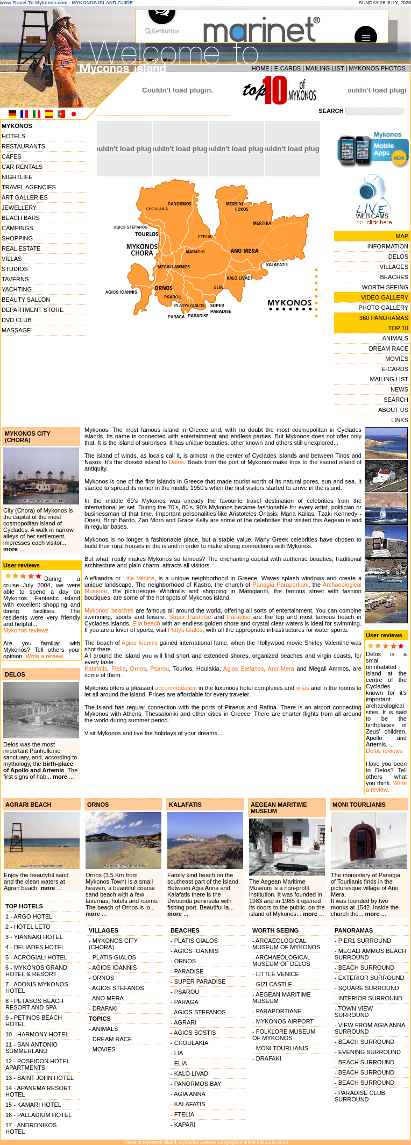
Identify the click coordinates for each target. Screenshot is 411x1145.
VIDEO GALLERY (384, 297)
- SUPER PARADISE (198, 981)
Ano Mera (281, 668)
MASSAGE (16, 330)
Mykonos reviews (25, 630)
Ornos (138, 668)
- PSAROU (185, 991)
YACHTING (17, 289)
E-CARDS (287, 68)
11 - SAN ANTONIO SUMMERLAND (31, 1047)
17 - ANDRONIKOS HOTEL (30, 1128)
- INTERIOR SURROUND (368, 998)
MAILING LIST (325, 68)
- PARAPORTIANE (277, 1011)
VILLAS (12, 258)
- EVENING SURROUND (368, 1052)
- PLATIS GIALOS (112, 957)
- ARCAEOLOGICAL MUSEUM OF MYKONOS (286, 943)
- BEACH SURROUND (364, 967)
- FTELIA (182, 1114)
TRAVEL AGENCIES (29, 187)
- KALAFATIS (188, 1104)
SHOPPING (17, 238)
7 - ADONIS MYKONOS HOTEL (36, 987)
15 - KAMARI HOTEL (33, 1104)
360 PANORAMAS (383, 318)
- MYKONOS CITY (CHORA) (113, 943)
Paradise (238, 617)
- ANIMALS (103, 1029)
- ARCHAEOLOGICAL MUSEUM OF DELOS (281, 960)
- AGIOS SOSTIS (193, 1032)
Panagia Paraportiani (281, 584)
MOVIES (396, 358)
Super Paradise (190, 617)
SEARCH (396, 399)
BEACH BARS (21, 218)
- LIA (177, 1053)
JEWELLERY (19, 207)
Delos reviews (384, 751)
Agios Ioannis (140, 642)
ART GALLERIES (25, 197)
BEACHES (394, 277)
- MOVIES (102, 1049)
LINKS (399, 420)
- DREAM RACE (110, 1039)
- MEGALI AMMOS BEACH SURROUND (370, 954)
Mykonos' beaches (109, 610)
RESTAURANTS (23, 146)
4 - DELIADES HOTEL (35, 947)
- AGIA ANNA (188, 1094)
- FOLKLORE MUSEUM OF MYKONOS (283, 1034)
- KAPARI (183, 1124)
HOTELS (13, 136)
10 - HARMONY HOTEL (37, 1034)
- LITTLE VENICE (275, 974)
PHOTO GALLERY (383, 307)
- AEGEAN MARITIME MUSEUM (281, 997)
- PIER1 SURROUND (363, 940)
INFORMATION (387, 246)
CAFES (12, 156)
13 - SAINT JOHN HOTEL (39, 1078)
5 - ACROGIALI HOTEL (36, 957)
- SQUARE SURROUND (367, 988)
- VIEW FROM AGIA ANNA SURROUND (370, 1028)
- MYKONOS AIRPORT (283, 1021)
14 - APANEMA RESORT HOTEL (38, 1091)
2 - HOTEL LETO (28, 926)
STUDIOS (15, 269)
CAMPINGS (17, 228)
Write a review (44, 656)
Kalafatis (95, 668)
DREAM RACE (388, 348)
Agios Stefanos (243, 668)
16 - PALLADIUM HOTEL (38, 1115)
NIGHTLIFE (17, 177)
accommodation (176, 688)
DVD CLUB (17, 320)
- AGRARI (183, 1022)
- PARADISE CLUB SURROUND (360, 1096)
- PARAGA (185, 1002)
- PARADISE (187, 971)
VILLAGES (394, 267)
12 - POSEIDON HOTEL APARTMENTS (37, 1064)
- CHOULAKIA (189, 1043)
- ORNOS (101, 978)
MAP (401, 236)
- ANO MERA (106, 998)
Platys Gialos (185, 630)
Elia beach (146, 623)
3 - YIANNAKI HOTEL (34, 937)
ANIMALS (395, 338)
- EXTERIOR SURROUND (370, 978)
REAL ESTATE (21, 248)
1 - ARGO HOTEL (28, 916)
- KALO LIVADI (190, 1073)
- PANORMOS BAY (196, 1083)
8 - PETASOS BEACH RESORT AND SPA (34, 1004)
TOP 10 (398, 328)
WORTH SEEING (385, 287)
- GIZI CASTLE (272, 984)
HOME (261, 68)
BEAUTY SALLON (26, 299)
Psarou (159, 668)
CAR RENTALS (22, 166)
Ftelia (118, 668)
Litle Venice (138, 578)
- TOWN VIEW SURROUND (354, 1011)
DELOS (398, 256)
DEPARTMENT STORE (32, 310)
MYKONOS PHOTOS (377, 68)
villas (302, 688)
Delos (176, 462)
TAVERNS (15, 279)
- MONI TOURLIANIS (280, 1048)
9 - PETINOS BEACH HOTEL (33, 1020)
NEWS (399, 389)
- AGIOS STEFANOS (116, 988)
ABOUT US (393, 410)
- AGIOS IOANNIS (113, 967)
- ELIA (179, 1063)
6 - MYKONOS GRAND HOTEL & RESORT (36, 970)
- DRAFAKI (103, 1008)
